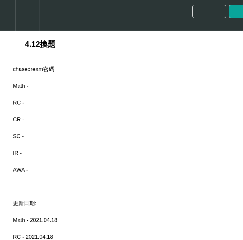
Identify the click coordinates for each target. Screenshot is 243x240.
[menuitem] (27, 15)
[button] (7, 15)
